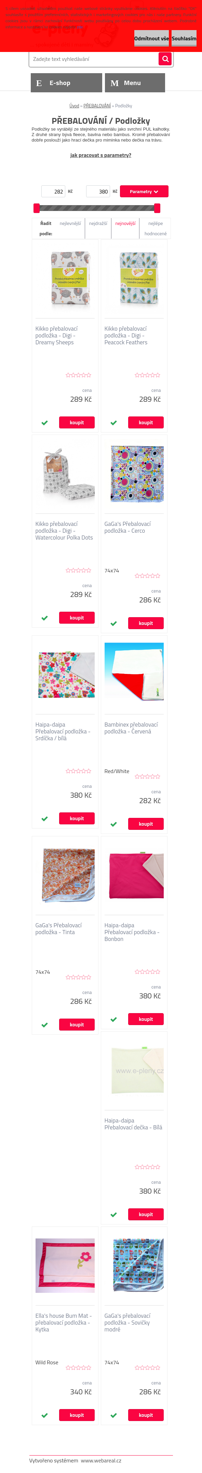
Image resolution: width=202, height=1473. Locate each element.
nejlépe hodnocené (156, 228)
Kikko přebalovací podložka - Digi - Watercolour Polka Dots (64, 530)
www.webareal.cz (101, 1460)
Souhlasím (184, 38)
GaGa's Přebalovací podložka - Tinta (59, 928)
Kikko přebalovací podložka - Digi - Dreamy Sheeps (57, 335)
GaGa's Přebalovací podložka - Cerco (128, 527)
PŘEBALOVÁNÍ (97, 105)
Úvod (74, 105)
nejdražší (98, 223)
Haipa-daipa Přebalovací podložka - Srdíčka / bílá (63, 731)
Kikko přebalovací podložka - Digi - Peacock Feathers (126, 335)
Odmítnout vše (151, 38)
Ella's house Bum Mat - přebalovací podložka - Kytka (64, 1322)
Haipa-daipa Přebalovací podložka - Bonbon (132, 932)
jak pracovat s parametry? (100, 155)
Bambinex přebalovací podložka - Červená (131, 728)
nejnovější (126, 223)
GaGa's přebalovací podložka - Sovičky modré (127, 1322)
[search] (165, 59)
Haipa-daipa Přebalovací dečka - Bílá (133, 1124)
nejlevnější (70, 223)
